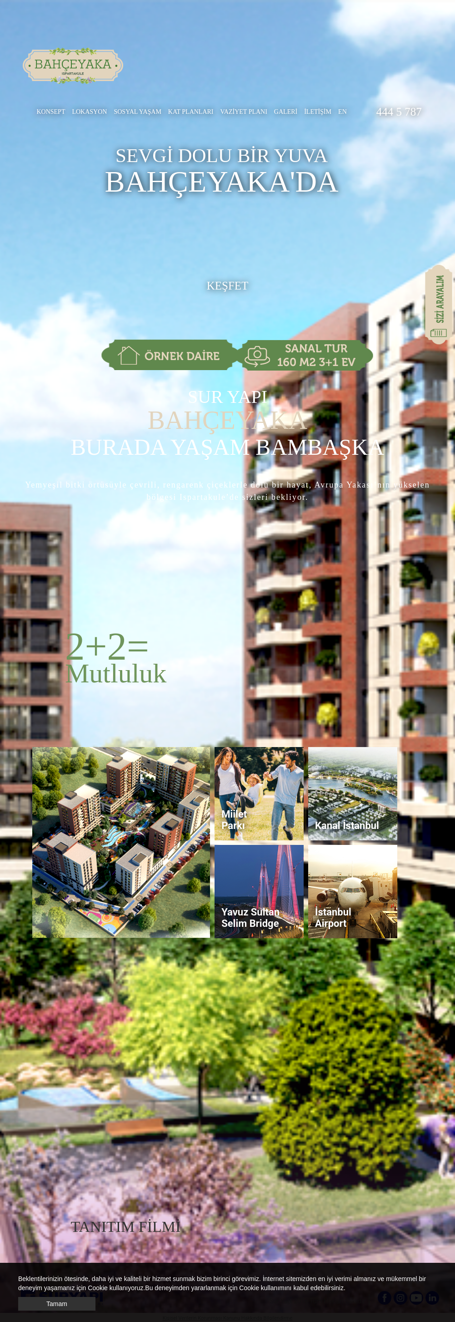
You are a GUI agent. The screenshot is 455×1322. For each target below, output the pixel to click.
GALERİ (285, 111)
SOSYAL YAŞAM (137, 111)
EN (342, 111)
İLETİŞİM (317, 111)
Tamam (56, 1303)
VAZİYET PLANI (243, 111)
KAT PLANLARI (191, 111)
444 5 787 (399, 112)
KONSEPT (50, 111)
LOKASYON (89, 111)
